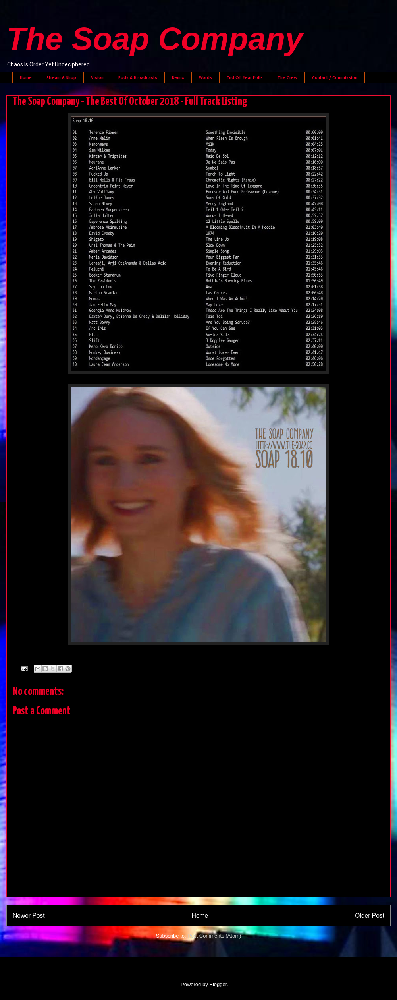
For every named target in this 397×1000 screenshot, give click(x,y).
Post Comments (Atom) (214, 936)
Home (26, 77)
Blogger (218, 984)
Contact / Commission (334, 77)
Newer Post (29, 915)
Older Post (369, 915)
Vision (97, 77)
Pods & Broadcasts (137, 77)
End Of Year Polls (245, 77)
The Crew (287, 77)
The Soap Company (154, 38)
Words (205, 77)
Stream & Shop (61, 77)
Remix (178, 77)
